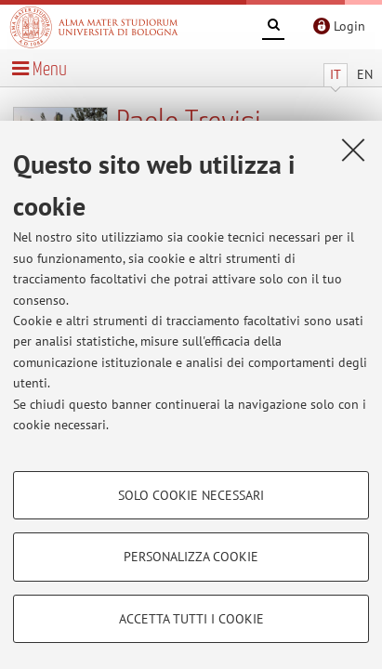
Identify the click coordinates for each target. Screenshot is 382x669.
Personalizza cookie (191, 556)
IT (335, 74)
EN (365, 74)
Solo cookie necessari (191, 495)
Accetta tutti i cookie (191, 618)
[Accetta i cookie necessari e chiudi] (353, 149)
